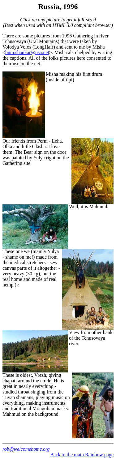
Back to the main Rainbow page (82, 454)
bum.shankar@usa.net (27, 52)
